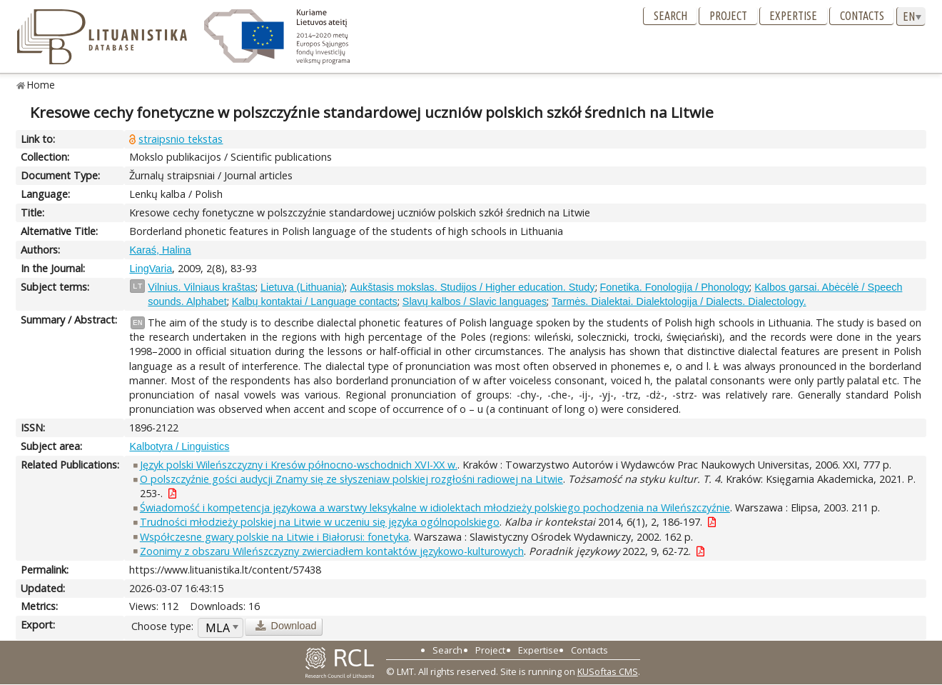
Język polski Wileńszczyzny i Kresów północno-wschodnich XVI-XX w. (298, 464)
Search (670, 15)
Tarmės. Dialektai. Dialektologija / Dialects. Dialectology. (679, 301)
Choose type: (162, 626)
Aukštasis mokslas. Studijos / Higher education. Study (472, 287)
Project (728, 15)
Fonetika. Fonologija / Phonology (675, 287)
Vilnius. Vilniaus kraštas (201, 287)
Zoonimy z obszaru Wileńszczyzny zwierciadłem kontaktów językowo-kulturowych (332, 551)
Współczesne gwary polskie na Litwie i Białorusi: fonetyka (274, 537)
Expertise (793, 15)
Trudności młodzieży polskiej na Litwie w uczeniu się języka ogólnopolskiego (320, 522)
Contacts (862, 15)
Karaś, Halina (160, 250)
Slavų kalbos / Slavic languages (474, 301)
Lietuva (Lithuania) (302, 287)
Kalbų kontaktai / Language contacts (314, 301)
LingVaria (150, 268)
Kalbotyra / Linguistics (179, 446)
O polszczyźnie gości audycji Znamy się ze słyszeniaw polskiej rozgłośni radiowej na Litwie (351, 479)
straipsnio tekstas (180, 139)
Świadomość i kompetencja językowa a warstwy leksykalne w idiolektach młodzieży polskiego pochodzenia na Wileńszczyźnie (435, 507)
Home (41, 84)
